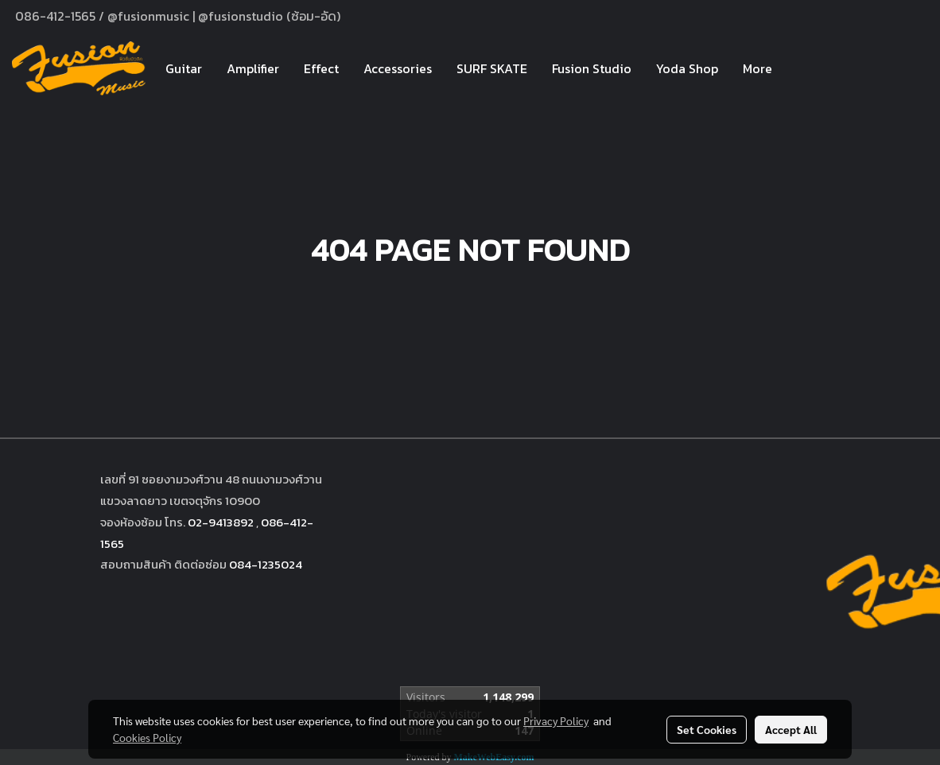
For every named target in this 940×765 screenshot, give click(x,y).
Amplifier (253, 68)
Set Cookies (706, 729)
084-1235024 (265, 564)
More (757, 68)
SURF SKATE (491, 68)
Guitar (183, 68)
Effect (321, 68)
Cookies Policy (147, 737)
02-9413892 (221, 522)
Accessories (397, 68)
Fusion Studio (591, 68)
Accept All (791, 729)
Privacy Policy (555, 720)
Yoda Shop (687, 68)
